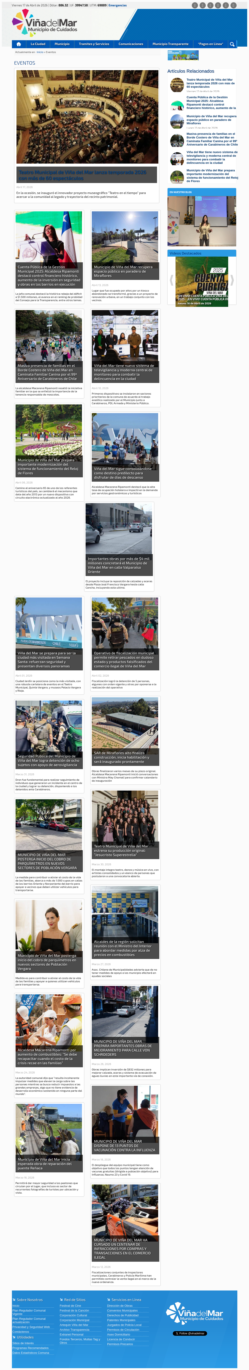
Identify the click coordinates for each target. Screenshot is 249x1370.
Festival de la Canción (74, 1310)
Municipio (62, 44)
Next (232, 280)
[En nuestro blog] (202, 203)
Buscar (232, 44)
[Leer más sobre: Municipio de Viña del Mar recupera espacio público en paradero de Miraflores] (204, 122)
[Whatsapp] (195, 5)
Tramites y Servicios (94, 44)
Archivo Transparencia (74, 1329)
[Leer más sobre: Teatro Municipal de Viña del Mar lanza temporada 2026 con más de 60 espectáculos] (204, 85)
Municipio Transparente (171, 44)
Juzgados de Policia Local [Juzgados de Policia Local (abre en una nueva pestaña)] (124, 1325)
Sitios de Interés (23, 1343)
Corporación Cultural (73, 1315)
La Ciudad (38, 44)
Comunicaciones (131, 44)
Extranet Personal (71, 1334)
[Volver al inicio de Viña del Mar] (194, 1328)
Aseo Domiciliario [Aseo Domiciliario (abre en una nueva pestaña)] (118, 1334)
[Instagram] (218, 5)
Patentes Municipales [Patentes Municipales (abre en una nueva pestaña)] (121, 1320)
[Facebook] (203, 5)
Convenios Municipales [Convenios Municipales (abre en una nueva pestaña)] (122, 1310)
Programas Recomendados (30, 1348)
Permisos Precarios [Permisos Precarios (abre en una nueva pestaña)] (120, 1344)
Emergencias (118, 5)
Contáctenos (20, 1331)
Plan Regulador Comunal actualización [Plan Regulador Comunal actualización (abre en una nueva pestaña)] (29, 1320)
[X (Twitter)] (210, 5)
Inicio (19, 44)
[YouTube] (226, 5)
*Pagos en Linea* (210, 44)
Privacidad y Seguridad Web (31, 1327)
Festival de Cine (70, 1305)
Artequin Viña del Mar (74, 1325)
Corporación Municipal (74, 1320)
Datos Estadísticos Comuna (30, 1352)
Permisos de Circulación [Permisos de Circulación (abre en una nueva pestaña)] (123, 1329)
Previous (171, 280)
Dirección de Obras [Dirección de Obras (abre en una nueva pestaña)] (120, 1305)
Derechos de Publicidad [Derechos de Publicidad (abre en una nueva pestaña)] (122, 1315)
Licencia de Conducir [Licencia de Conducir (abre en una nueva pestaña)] (121, 1339)
